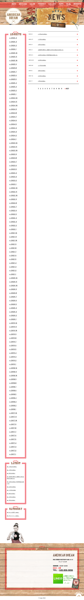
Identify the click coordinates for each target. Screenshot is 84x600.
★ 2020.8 (13, 293)
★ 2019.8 (12, 338)
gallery (52, 4)
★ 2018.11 (13, 372)
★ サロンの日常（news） (13, 512)
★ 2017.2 (12, 450)
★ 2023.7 (13, 162)
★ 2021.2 (12, 270)
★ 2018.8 (12, 383)
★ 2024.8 (13, 113)
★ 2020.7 (13, 297)
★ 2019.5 (12, 349)
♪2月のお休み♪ (41, 44)
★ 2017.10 (13, 420)
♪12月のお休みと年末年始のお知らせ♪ (48, 55)
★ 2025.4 (13, 83)
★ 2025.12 (13, 53)
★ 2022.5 (13, 214)
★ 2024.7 (13, 117)
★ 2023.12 (13, 143)
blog (68, 4)
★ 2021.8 (12, 248)
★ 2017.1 (12, 454)
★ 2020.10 (13, 285)
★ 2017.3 (12, 447)
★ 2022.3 (13, 222)
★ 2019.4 (12, 353)
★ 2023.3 (13, 177)
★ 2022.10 (13, 195)
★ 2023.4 (13, 173)
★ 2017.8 (12, 428)
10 (59, 88)
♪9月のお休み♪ (41, 70)
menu (9, 4)
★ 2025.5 (13, 79)
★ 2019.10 (13, 330)
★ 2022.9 (13, 199)
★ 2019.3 (12, 357)
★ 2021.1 (12, 274)
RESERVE (77, 4)
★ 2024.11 (13, 101)
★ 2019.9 (12, 334)
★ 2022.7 (13, 207)
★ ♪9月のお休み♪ (11, 493)
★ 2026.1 (12, 49)
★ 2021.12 (13, 233)
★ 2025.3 (13, 87)
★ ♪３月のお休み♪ (11, 470)
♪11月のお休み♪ (42, 60)
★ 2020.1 (12, 319)
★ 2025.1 (12, 94)
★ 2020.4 (13, 308)
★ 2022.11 (13, 192)
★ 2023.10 (13, 150)
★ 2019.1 (12, 364)
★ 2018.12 (13, 368)
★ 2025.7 (13, 72)
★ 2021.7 (12, 252)
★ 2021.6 (12, 255)
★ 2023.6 (13, 165)
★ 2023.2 (13, 180)
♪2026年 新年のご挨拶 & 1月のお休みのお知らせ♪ (50, 50)
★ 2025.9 (13, 64)
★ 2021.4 (12, 263)
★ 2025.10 (13, 60)
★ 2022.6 (13, 210)
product (42, 4)
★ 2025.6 (13, 75)
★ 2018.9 (12, 379)
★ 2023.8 (13, 158)
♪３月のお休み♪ (42, 39)
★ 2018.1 (12, 409)
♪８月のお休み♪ (42, 76)
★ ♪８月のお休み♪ (11, 497)
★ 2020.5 (13, 304)
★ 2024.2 (13, 135)
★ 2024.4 (13, 128)
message (23, 4)
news (61, 4)
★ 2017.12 (13, 413)
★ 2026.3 (13, 42)
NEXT (67, 88)
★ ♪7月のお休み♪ (11, 500)
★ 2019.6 (12, 345)
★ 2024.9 (13, 109)
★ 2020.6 (13, 300)
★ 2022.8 (13, 203)
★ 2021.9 (12, 244)
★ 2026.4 (13, 38)
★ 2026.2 (13, 45)
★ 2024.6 (13, 120)
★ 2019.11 (13, 327)
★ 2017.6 (12, 435)
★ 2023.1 (12, 184)
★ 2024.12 (13, 98)
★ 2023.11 (13, 147)
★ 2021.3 (12, 267)
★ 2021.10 (13, 240)
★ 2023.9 (13, 154)
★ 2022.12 (13, 188)
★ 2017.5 (12, 439)
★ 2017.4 (12, 443)
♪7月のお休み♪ (41, 81)
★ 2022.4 (13, 218)
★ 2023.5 (13, 169)
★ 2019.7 (12, 342)
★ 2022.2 (13, 225)
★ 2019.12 (13, 323)
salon (32, 4)
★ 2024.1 (12, 139)
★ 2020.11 (13, 282)
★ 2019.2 (12, 360)
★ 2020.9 (13, 289)
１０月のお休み (42, 65)
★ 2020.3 (13, 312)
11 (61, 88)
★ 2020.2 (13, 315)
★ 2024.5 (13, 124)
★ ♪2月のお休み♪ (11, 473)
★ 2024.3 (13, 132)
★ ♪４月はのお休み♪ (12, 466)
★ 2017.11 (13, 417)
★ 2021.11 (13, 237)
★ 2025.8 (13, 68)
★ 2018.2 (12, 405)
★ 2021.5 (12, 259)
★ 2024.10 (13, 105)
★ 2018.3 (12, 402)
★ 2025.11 (13, 56)
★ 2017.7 (12, 432)
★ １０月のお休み (11, 490)
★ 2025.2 (13, 90)
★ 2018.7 (12, 387)
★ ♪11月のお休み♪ (11, 486)
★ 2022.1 (12, 229)
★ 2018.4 (12, 398)
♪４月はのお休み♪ (42, 34)
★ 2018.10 (13, 375)
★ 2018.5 (12, 394)
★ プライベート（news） (13, 515)
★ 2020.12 (13, 278)
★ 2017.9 (12, 424)
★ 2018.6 (12, 390)
